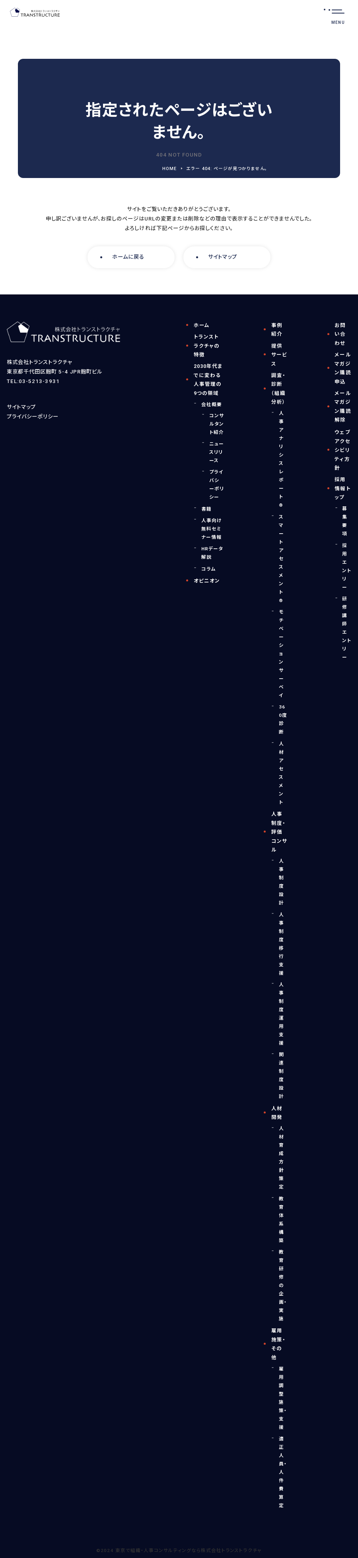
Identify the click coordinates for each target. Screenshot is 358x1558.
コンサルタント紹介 (216, 424)
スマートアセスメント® (281, 558)
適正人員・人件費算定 (283, 1472)
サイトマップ (222, 257)
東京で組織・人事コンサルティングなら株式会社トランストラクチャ (188, 1550)
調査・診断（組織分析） (278, 388)
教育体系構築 (281, 1219)
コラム (208, 569)
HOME (169, 168)
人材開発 (276, 1113)
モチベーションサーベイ (281, 653)
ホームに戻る (128, 257)
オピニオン (207, 581)
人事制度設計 (281, 882)
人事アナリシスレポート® (281, 459)
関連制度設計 (281, 1075)
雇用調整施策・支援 (283, 1398)
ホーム (202, 325)
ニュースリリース (216, 452)
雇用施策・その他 (278, 1344)
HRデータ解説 (212, 553)
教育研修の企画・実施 (283, 1285)
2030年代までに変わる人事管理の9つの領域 (208, 379)
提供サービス (279, 355)
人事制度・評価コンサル (279, 832)
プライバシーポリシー (33, 417)
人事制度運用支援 (281, 1014)
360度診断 (283, 719)
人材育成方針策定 (281, 1158)
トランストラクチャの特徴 (207, 346)
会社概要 (211, 404)
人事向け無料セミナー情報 (211, 529)
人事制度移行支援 (281, 944)
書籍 (206, 509)
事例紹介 (276, 329)
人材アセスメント (281, 773)
